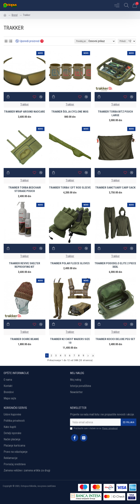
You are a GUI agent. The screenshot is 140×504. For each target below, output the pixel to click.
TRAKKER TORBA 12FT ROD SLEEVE (70, 187)
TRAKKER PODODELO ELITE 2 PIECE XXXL (115, 265)
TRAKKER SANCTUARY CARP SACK (115, 187)
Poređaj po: (81, 41)
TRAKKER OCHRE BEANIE (24, 339)
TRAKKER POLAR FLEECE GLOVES (70, 263)
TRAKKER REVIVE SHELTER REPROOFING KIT (24, 265)
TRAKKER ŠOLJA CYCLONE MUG (69, 111)
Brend (15, 15)
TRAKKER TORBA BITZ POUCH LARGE (115, 113)
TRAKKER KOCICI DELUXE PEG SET (115, 339)
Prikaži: (123, 41)
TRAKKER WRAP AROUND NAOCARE (24, 111)
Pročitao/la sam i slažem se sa (94, 428)
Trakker (24, 104)
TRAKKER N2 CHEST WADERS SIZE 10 (70, 340)
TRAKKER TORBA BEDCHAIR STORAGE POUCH (24, 189)
